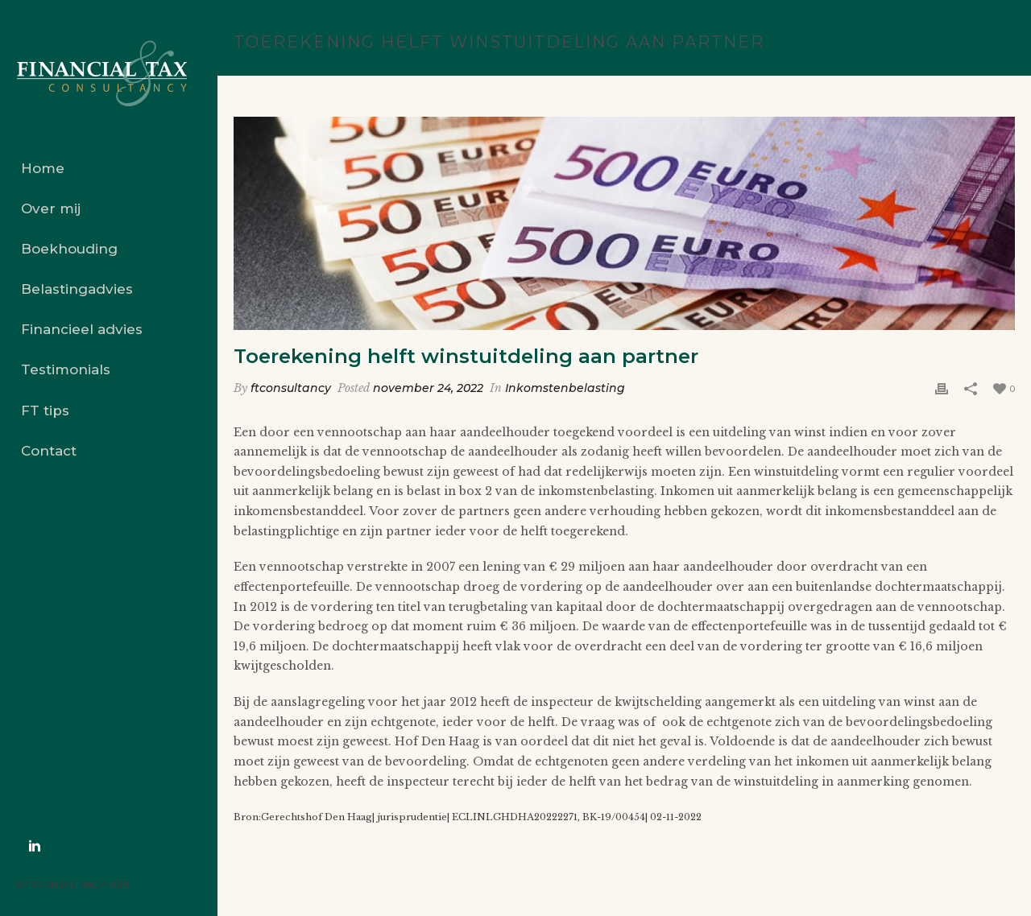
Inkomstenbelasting (565, 388)
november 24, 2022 (428, 388)
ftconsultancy (291, 388)
